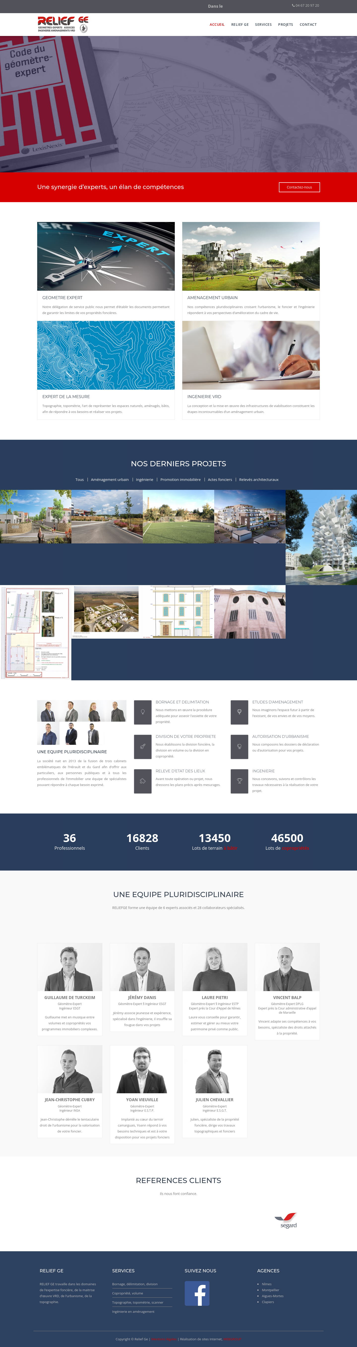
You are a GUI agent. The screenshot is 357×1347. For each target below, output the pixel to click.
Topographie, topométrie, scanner (138, 1302)
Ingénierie (144, 479)
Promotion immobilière (180, 479)
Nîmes (267, 1284)
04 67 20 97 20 (305, 5)
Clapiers (268, 1302)
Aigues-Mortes (273, 1296)
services (263, 24)
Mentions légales (164, 1339)
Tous (79, 479)
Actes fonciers (220, 479)
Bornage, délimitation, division (135, 1284)
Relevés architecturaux (259, 479)
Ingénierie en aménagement (133, 1311)
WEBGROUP (232, 1339)
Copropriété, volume (127, 1293)
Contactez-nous (299, 187)
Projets (285, 24)
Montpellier (270, 1290)
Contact (308, 24)
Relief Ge (240, 24)
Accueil (217, 24)
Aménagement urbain (110, 479)
